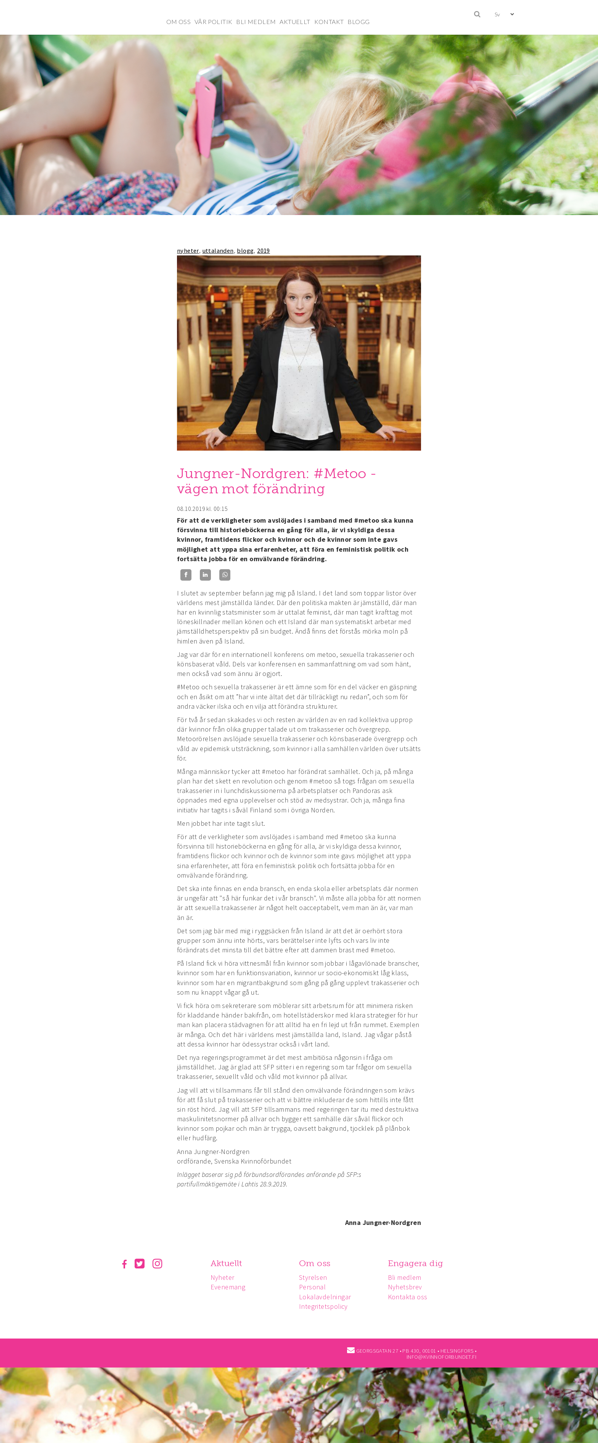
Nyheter (224, 1277)
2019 (263, 250)
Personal (314, 1286)
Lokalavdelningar (327, 1296)
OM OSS (178, 21)
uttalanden (218, 250)
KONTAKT (329, 21)
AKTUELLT (295, 21)
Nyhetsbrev (408, 1286)
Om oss (317, 1263)
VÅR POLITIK (213, 21)
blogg (245, 250)
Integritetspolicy (325, 1306)
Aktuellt (227, 1263)
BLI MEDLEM (256, 21)
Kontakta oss (411, 1296)
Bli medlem (408, 1277)
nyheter (188, 250)
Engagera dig (419, 1263)
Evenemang (229, 1286)
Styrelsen (315, 1277)
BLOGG (358, 21)
